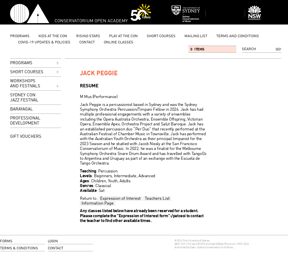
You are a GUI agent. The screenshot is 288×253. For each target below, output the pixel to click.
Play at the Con (123, 36)
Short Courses (161, 36)
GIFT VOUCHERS (25, 137)
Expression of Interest (120, 199)
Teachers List (157, 199)
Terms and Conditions (237, 36)
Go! (278, 49)
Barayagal (21, 109)
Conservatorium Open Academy (29, 13)
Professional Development (25, 121)
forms (6, 241)
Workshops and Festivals (35, 84)
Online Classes (118, 42)
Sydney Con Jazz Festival (24, 98)
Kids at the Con (53, 36)
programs (20, 36)
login (53, 241)
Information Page (98, 203)
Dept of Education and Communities (264, 13)
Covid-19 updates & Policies (44, 42)
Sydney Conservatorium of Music (186, 13)
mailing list (195, 36)
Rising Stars (88, 36)
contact (87, 42)
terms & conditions (19, 248)
